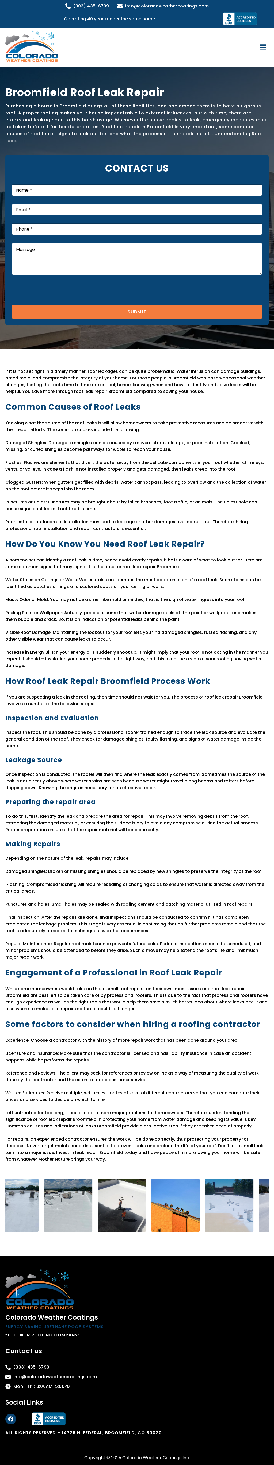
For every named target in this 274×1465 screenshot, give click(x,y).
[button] (263, 47)
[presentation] (52, 302)
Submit (137, 311)
